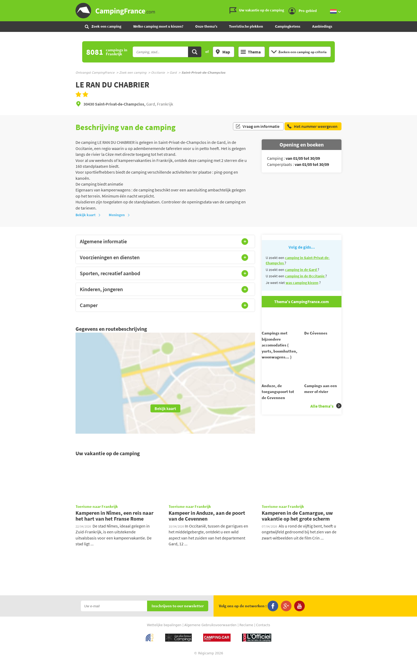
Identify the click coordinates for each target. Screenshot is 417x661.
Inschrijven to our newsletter (178, 606)
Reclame (246, 625)
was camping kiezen (302, 282)
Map (222, 52)
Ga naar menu (411, 4)
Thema (251, 52)
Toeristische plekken (246, 26)
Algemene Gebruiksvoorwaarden (210, 625)
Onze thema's (206, 26)
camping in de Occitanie (305, 276)
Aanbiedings (322, 26)
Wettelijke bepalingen (164, 625)
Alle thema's (325, 415)
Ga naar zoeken (416, 4)
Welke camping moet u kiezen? (158, 26)
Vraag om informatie (257, 127)
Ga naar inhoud (413, 4)
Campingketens (287, 26)
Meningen (119, 214)
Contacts (263, 625)
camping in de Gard (301, 269)
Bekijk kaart (88, 214)
